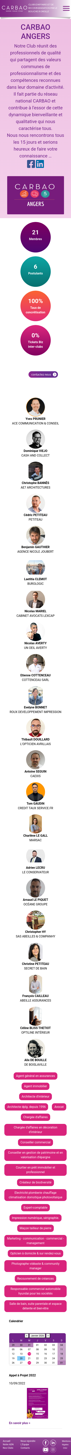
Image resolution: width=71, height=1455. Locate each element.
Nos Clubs (8, 1448)
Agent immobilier (35, 1086)
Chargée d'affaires (35, 1117)
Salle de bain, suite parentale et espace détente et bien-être (35, 1306)
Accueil (6, 1441)
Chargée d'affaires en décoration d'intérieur (35, 1130)
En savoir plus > (19, 1423)
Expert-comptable (36, 1207)
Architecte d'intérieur (35, 1096)
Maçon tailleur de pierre (35, 1228)
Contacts (25, 1448)
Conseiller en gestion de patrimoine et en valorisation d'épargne (35, 1155)
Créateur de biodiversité (35, 1182)
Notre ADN (8, 1444)
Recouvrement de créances (35, 1278)
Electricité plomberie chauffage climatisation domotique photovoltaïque (35, 1195)
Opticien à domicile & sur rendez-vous (35, 1253)
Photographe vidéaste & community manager (35, 1266)
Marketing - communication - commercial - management (35, 1241)
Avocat (59, 1107)
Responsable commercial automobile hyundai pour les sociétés (35, 1291)
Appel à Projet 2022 (22, 1375)
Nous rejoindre (28, 1441)
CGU (65, 1448)
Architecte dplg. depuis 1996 (26, 1107)
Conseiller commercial (35, 1142)
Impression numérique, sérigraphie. (35, 1218)
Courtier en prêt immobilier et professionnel (35, 1170)
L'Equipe (25, 1444)
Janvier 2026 (37, 1335)
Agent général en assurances (35, 1076)
